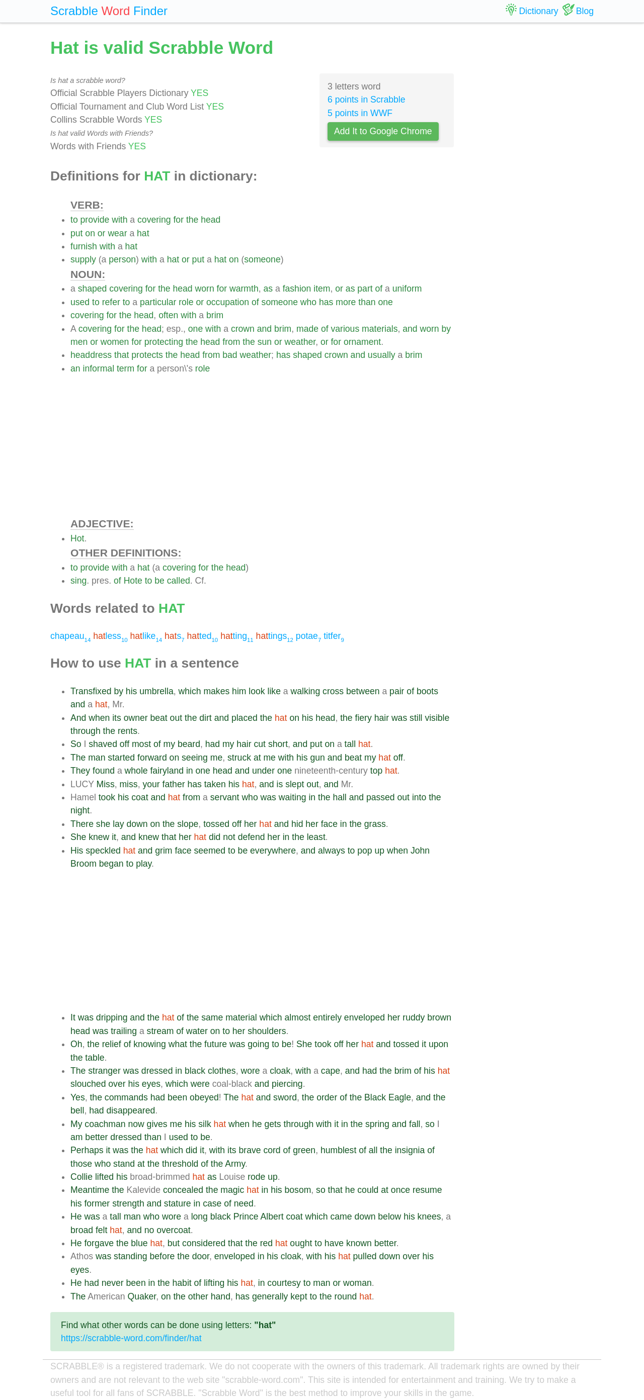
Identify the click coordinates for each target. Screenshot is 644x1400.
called (178, 581)
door (200, 1256)
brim (214, 315)
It (72, 1017)
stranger (104, 1071)
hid (297, 824)
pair (396, 691)
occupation (227, 302)
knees (429, 1216)
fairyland (167, 771)
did (214, 837)
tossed (216, 824)
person (122, 259)
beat (158, 718)
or (102, 233)
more (346, 302)
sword (285, 1097)
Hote (133, 581)
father (174, 784)
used (80, 302)
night (80, 810)
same (212, 1017)
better (96, 1137)
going (258, 1044)
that (121, 355)
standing (130, 1256)
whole (136, 771)
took (107, 797)
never (113, 1283)
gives (157, 1124)
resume (427, 1190)
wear (117, 233)
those (81, 1164)
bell (77, 1110)
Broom (83, 864)
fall (415, 1124)
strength (128, 1203)
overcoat (173, 1230)
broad (81, 1230)
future (215, 1044)
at (257, 758)
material (241, 1017)
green (304, 1150)
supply (83, 259)
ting (237, 636)
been (177, 1097)
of (379, 289)
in (189, 771)
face (329, 824)
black (195, 1071)
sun (265, 342)
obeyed (204, 1097)
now (136, 1124)
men (79, 342)
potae (308, 636)
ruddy (414, 1017)
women (115, 342)
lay (118, 824)
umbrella (156, 691)
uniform (407, 289)
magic (232, 1190)
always (331, 851)
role (186, 302)
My (76, 1124)
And (78, 718)
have (334, 1243)
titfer (334, 636)
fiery (363, 718)
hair (381, 718)
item (321, 289)
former (97, 1203)
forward (152, 758)
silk (204, 1124)
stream (160, 1031)
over (116, 1084)
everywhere (273, 851)
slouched (88, 1084)
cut (260, 744)
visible (437, 718)
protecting (163, 342)
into (419, 797)
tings (274, 636)
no (149, 1230)
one (385, 302)
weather (300, 342)
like (146, 636)
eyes (151, 1084)
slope (187, 824)
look (257, 691)
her (250, 824)
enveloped (364, 1017)
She (78, 837)
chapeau (70, 636)
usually (381, 355)
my (169, 744)
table (94, 1058)
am (76, 1137)
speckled (103, 851)
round (345, 1296)
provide (95, 220)
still (416, 718)
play (143, 864)
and (264, 329)
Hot (77, 538)
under (263, 771)
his (131, 691)
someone (262, 259)
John (420, 851)
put (76, 233)
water (197, 1031)
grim (163, 851)
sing (78, 581)
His (76, 851)
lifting (214, 1283)
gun (317, 758)
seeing (195, 758)
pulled (365, 1256)
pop (364, 851)
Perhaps (87, 1150)
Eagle (399, 1097)
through (85, 731)
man (96, 758)
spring (377, 1124)
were (200, 1084)
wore (250, 1071)
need (244, 1203)
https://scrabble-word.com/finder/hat (131, 1338)
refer (111, 302)
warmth (244, 289)
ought (301, 1243)
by (446, 329)
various (345, 329)
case (212, 1203)
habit (182, 1283)
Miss (106, 784)
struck (239, 758)
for (178, 220)
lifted (104, 1177)
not (229, 837)
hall (339, 797)
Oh (76, 1044)
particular (158, 302)
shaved (103, 744)
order (326, 1097)
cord (271, 1150)
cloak (280, 1071)
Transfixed (90, 691)
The (78, 758)
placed (244, 718)
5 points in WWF (360, 113)
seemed (210, 851)
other (198, 1296)
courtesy (284, 1283)
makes (216, 691)
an (75, 368)
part (364, 289)
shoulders (267, 1031)
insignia (410, 1150)
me (216, 758)
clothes (222, 1071)
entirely (327, 1017)
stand (124, 1164)
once (400, 1190)
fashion (297, 289)
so (430, 1124)
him (239, 691)
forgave (99, 1243)
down (137, 824)
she (103, 824)
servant (224, 797)
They (80, 771)
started (121, 758)
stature (177, 1203)
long (199, 1216)
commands (126, 1097)
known (359, 1243)
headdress (91, 355)
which (190, 691)
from (231, 342)
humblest (338, 1150)
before (162, 1256)
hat (143, 233)
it (114, 837)
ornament (362, 342)
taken (215, 784)
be (159, 581)
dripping (112, 1017)
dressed (157, 1071)
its (116, 718)
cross (333, 691)
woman (357, 1283)
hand (220, 1296)
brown (439, 1017)
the (192, 220)
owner (136, 718)
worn (204, 289)
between (363, 691)
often (168, 315)
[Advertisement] (262, 445)
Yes (77, 1097)
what (178, 1044)
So (76, 744)
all (373, 1150)
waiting (292, 797)
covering (154, 220)
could (367, 1190)
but (174, 1243)
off (124, 744)
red (266, 1243)
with (119, 220)
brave (250, 1150)
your (150, 784)
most (141, 744)
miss (128, 784)
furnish (83, 246)
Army (235, 1164)
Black (375, 1097)
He (76, 1216)
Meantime (89, 1190)
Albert (272, 1216)
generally (270, 1296)
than (366, 302)
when (99, 718)
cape (330, 1071)
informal (98, 368)
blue (139, 1243)
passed (380, 797)
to (74, 220)
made (307, 329)
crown (243, 329)
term (125, 368)
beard (189, 744)
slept (294, 784)
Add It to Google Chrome (383, 131)
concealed (183, 1190)
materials (379, 329)
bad (229, 355)
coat (139, 797)
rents (127, 731)
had (212, 744)
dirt (205, 718)
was (399, 718)
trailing (124, 1031)
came (341, 1216)
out (176, 718)
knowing (149, 1044)
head (210, 220)
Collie (81, 1177)
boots (427, 691)
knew (99, 837)
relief (111, 1044)
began (111, 864)
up (380, 851)
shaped (92, 289)
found (104, 771)
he (257, 1124)
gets (272, 1124)
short (278, 744)
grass (375, 824)
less (110, 636)
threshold (180, 1164)
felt (101, 1230)
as (268, 289)
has (326, 302)
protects (147, 355)
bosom (298, 1190)
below (389, 1216)
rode (256, 1177)
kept (298, 1296)
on (90, 233)
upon (438, 1044)
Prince (246, 1216)
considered (203, 1243)
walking (305, 691)
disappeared (130, 1110)
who (308, 302)
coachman (105, 1124)
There (82, 824)
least (316, 837)
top (376, 771)
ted (202, 636)
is (280, 784)
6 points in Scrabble (367, 100)
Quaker (141, 1296)
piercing (287, 1084)
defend (251, 837)
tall (350, 744)
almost (298, 1017)
